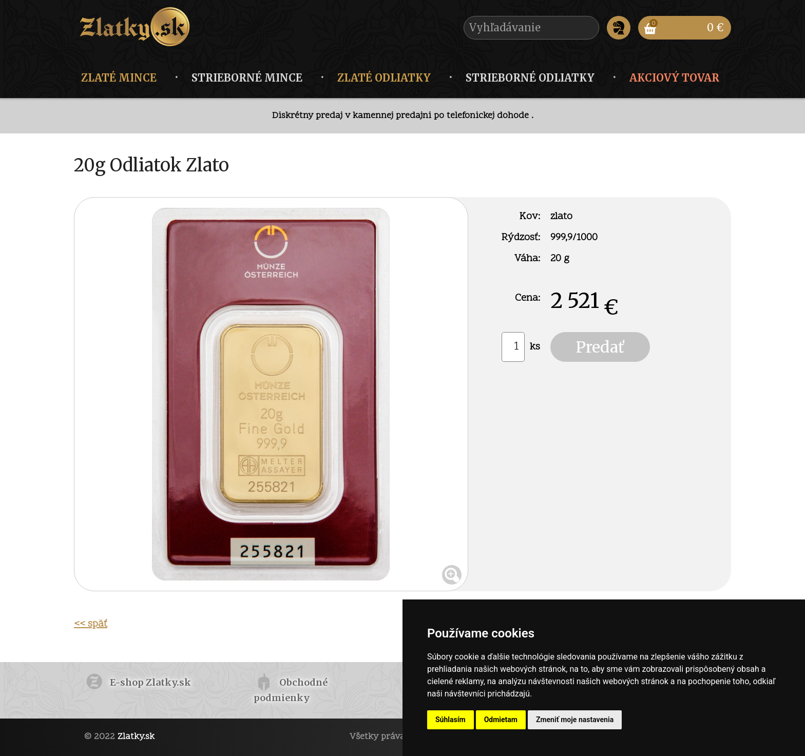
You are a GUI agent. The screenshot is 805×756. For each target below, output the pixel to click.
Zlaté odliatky (384, 77)
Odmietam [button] (501, 719)
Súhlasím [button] (450, 719)
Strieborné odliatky (530, 77)
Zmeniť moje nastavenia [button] (575, 719)
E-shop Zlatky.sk (150, 682)
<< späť (90, 624)
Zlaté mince (119, 77)
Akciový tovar (674, 77)
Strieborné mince (246, 77)
